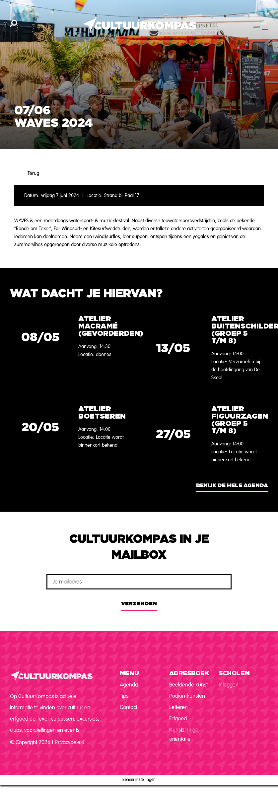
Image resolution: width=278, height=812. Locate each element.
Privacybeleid (69, 742)
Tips (124, 695)
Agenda (129, 684)
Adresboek (189, 674)
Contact (128, 707)
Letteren (178, 707)
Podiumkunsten (187, 695)
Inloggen (229, 684)
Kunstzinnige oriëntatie (183, 734)
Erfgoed (178, 718)
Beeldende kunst (188, 684)
